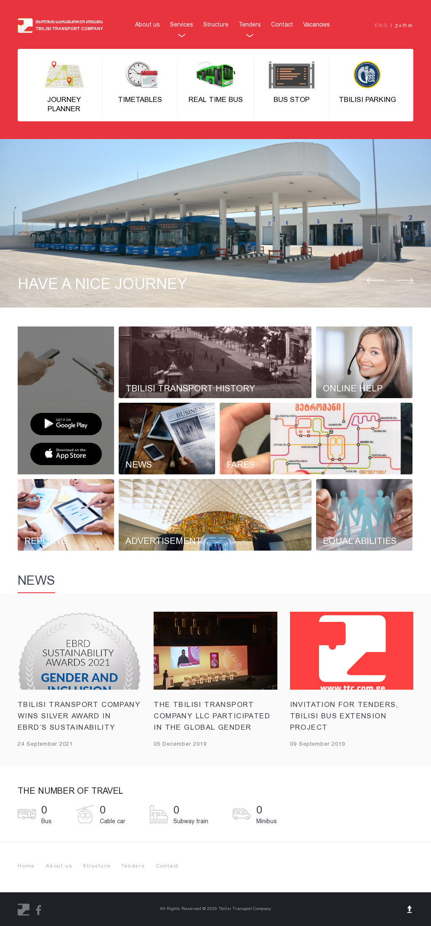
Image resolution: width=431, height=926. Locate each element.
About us (147, 24)
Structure (216, 24)
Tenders (250, 24)
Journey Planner (64, 87)
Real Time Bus (216, 82)
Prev (376, 281)
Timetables (140, 82)
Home (26, 866)
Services (181, 24)
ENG (381, 25)
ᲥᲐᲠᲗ (404, 25)
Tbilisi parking (367, 82)
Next (404, 281)
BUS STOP (291, 82)
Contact (282, 24)
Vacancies (316, 24)
